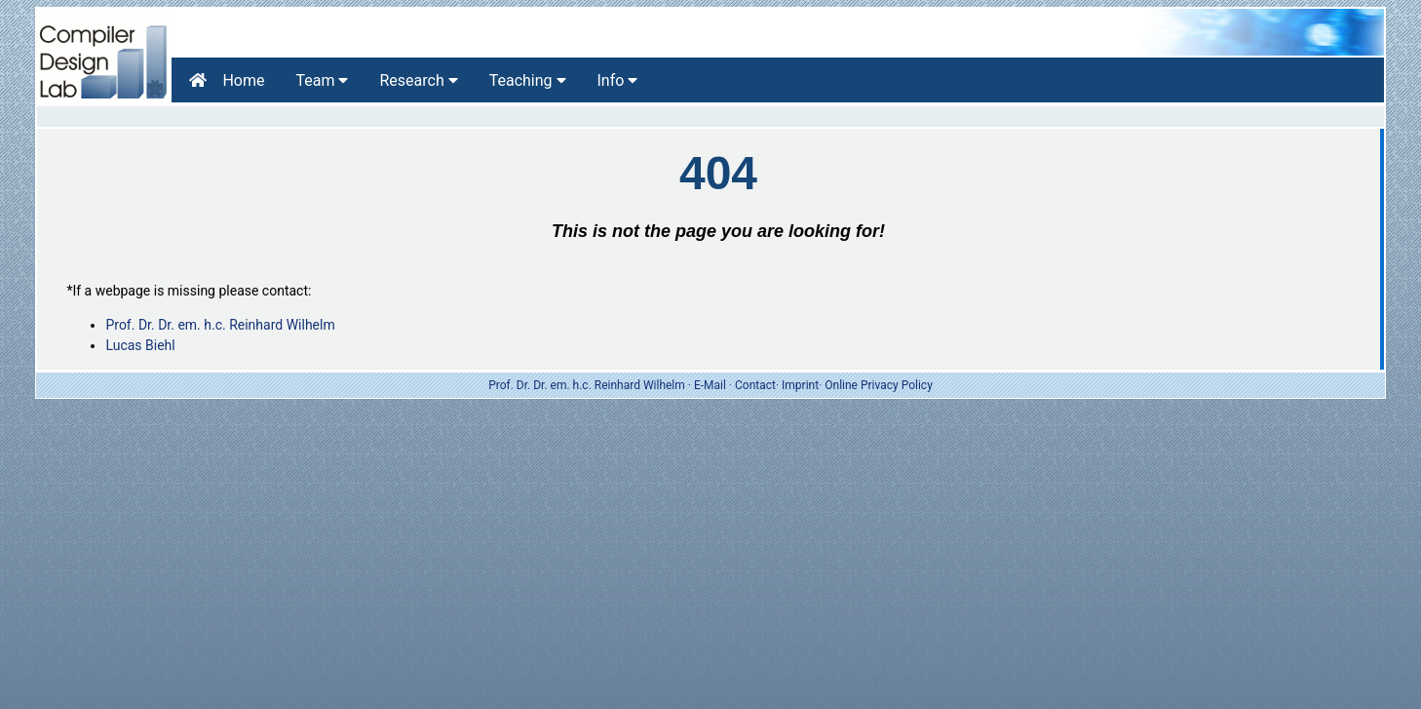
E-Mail (710, 385)
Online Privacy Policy (879, 385)
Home (226, 80)
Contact (755, 385)
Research (418, 80)
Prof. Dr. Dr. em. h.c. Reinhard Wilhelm (219, 325)
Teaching (527, 80)
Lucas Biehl (139, 345)
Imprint (800, 385)
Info (617, 80)
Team (322, 80)
